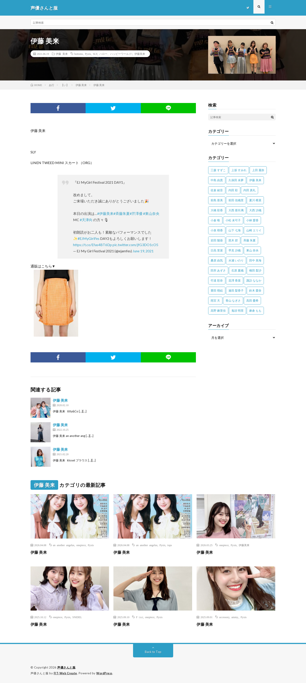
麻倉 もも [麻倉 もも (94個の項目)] (255, 310)
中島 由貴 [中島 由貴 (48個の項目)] (217, 180)
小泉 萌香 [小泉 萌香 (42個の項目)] (217, 230)
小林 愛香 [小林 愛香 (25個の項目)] (252, 220)
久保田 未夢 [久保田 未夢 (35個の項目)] (236, 180)
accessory (224, 617)
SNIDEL (77, 617)
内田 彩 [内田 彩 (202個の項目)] (233, 190)
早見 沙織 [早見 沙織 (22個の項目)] (234, 250)
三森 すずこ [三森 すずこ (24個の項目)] (218, 170)
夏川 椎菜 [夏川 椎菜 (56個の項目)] (255, 200)
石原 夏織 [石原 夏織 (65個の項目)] (237, 270)
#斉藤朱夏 (121, 213)
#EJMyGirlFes (88, 238)
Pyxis (88, 53)
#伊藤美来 (105, 213)
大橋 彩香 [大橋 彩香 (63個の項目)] (217, 210)
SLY (95, 53)
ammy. (234, 617)
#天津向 (86, 220)
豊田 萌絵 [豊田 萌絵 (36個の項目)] (217, 290)
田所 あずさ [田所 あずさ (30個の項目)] (218, 270)
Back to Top (153, 652)
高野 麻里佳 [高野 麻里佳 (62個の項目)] (218, 310)
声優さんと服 (66, 667)
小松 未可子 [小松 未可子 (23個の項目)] (233, 220)
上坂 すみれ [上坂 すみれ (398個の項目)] (238, 170)
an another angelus (63, 545)
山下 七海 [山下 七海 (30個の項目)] (234, 230)
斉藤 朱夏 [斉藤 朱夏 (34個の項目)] (249, 240)
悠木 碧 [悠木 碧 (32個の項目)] (233, 240)
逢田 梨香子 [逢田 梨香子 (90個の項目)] (236, 290)
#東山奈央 (151, 213)
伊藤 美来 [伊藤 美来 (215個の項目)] (255, 180)
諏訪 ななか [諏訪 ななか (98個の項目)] (253, 280)
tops (169, 545)
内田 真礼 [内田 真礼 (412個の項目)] (249, 190)
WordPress (105, 673)
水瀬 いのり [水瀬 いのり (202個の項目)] (236, 260)
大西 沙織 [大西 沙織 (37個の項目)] (255, 210)
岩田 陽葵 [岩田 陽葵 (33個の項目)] (217, 240)
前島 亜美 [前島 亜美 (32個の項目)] (217, 200)
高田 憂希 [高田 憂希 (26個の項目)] (252, 300)
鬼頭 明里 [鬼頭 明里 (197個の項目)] (237, 310)
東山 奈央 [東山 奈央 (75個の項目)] (252, 250)
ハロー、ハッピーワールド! (115, 53)
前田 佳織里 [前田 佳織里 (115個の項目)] (236, 200)
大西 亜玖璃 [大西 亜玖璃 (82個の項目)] (236, 210)
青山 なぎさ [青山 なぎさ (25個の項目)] (233, 300)
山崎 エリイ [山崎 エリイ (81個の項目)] (253, 230)
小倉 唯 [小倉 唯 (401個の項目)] (215, 220)
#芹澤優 (136, 213)
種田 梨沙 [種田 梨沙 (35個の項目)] (255, 270)
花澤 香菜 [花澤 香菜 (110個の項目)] (234, 280)
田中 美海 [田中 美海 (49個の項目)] (255, 260)
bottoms (78, 53)
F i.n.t (139, 617)
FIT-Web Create (66, 673)
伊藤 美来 (62, 53)
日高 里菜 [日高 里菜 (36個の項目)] (217, 250)
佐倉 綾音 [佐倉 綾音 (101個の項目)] (217, 190)
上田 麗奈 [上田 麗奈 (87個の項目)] (258, 170)
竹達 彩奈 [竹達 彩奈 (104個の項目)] (217, 280)
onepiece (81, 545)
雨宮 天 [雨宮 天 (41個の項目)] (215, 300)
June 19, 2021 (143, 251)
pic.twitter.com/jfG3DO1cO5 (135, 245)
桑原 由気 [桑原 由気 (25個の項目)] (217, 260)
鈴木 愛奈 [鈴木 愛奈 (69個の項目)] (255, 290)
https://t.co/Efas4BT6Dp (92, 245)
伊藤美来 (139, 53)
